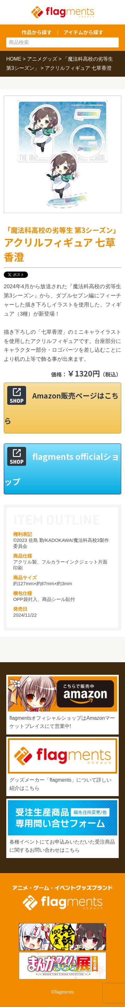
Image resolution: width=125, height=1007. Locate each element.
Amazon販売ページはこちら (61, 408)
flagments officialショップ (61, 468)
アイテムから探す (83, 32)
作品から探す (37, 32)
